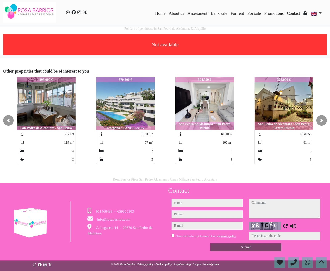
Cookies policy (164, 264)
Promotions (273, 13)
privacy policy (228, 236)
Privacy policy (145, 264)
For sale (254, 13)
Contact (293, 13)
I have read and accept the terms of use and (206, 236)
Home (160, 13)
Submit (246, 247)
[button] (8, 120)
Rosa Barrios (128, 264)
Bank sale (219, 13)
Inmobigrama (211, 264)
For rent (237, 13)
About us (176, 13)
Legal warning (183, 264)
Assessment (197, 13)
